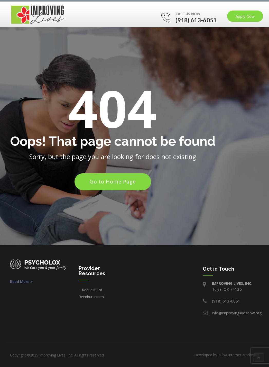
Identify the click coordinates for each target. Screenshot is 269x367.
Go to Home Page (113, 181)
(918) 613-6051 (196, 20)
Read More (21, 281)
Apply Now (245, 16)
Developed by (226, 354)
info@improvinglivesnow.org (237, 312)
